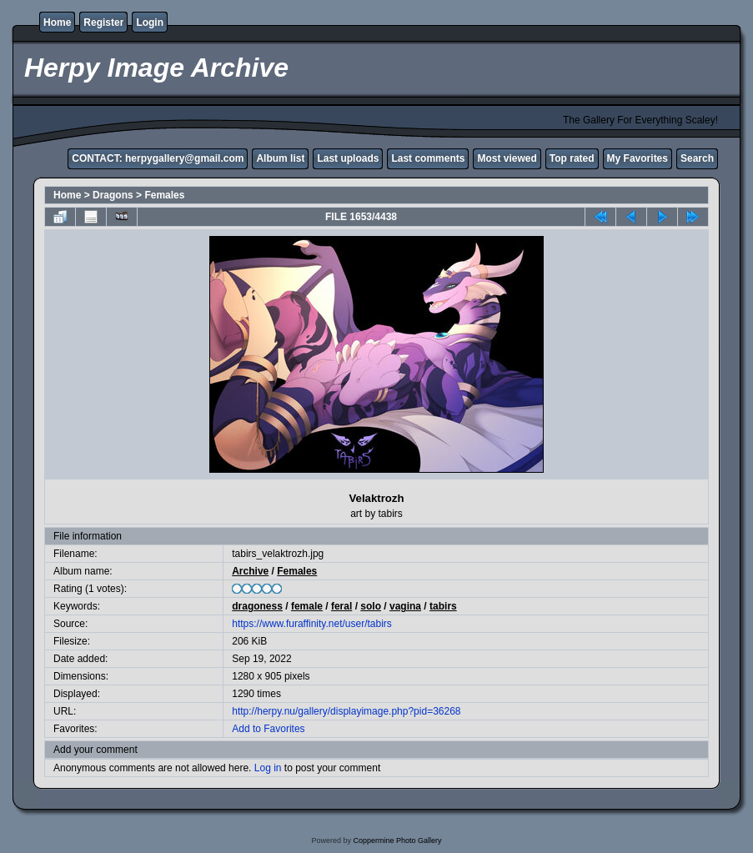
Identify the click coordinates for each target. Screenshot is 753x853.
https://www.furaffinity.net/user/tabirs (312, 624)
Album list (280, 158)
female (307, 606)
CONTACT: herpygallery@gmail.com (157, 158)
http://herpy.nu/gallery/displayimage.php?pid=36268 (346, 711)
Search (697, 158)
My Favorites (637, 158)
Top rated (572, 158)
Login (149, 22)
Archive (250, 571)
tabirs (443, 606)
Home (57, 22)
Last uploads (348, 158)
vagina (405, 606)
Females (164, 195)
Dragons (113, 195)
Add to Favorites (268, 729)
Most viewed (506, 158)
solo (370, 606)
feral (341, 606)
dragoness (257, 606)
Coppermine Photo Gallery (397, 840)
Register (103, 22)
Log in (268, 768)
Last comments (427, 158)
